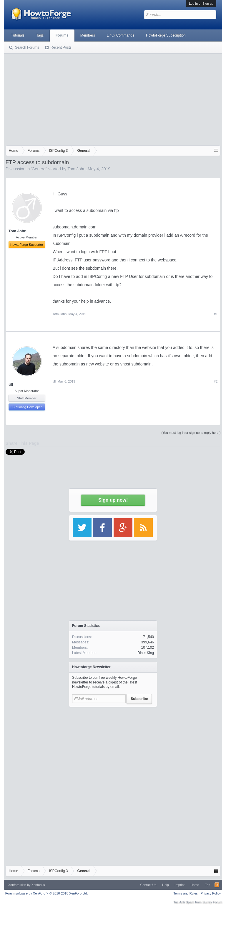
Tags (40, 35)
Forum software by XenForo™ (46, 893)
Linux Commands (120, 35)
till (11, 384)
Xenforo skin (17, 885)
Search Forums (27, 47)
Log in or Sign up (201, 3)
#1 (215, 314)
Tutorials (18, 35)
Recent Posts (61, 47)
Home (194, 885)
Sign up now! (113, 500)
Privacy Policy (211, 893)
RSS (217, 884)
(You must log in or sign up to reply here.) (191, 432)
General (39, 169)
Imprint (180, 885)
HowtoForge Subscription (166, 35)
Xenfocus (38, 885)
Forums (62, 35)
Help (165, 885)
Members (87, 35)
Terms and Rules (185, 893)
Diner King (145, 653)
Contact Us (148, 885)
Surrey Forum (212, 902)
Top (207, 885)
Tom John (76, 169)
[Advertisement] (113, 98)
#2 (215, 381)
